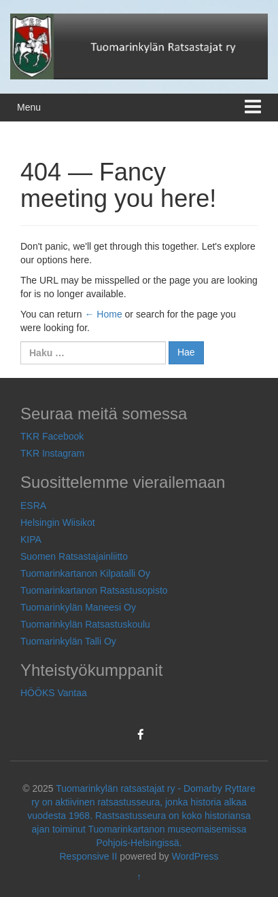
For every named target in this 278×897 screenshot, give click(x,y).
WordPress (195, 856)
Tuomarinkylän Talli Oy (68, 641)
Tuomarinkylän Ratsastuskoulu (85, 624)
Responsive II (89, 856)
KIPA (30, 539)
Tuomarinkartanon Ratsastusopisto (94, 590)
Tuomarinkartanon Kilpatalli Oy (85, 573)
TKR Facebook (52, 436)
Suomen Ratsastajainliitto (74, 556)
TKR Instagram (52, 453)
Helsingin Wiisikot (57, 522)
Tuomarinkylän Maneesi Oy (78, 607)
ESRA (33, 505)
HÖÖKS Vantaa (53, 692)
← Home (103, 314)
